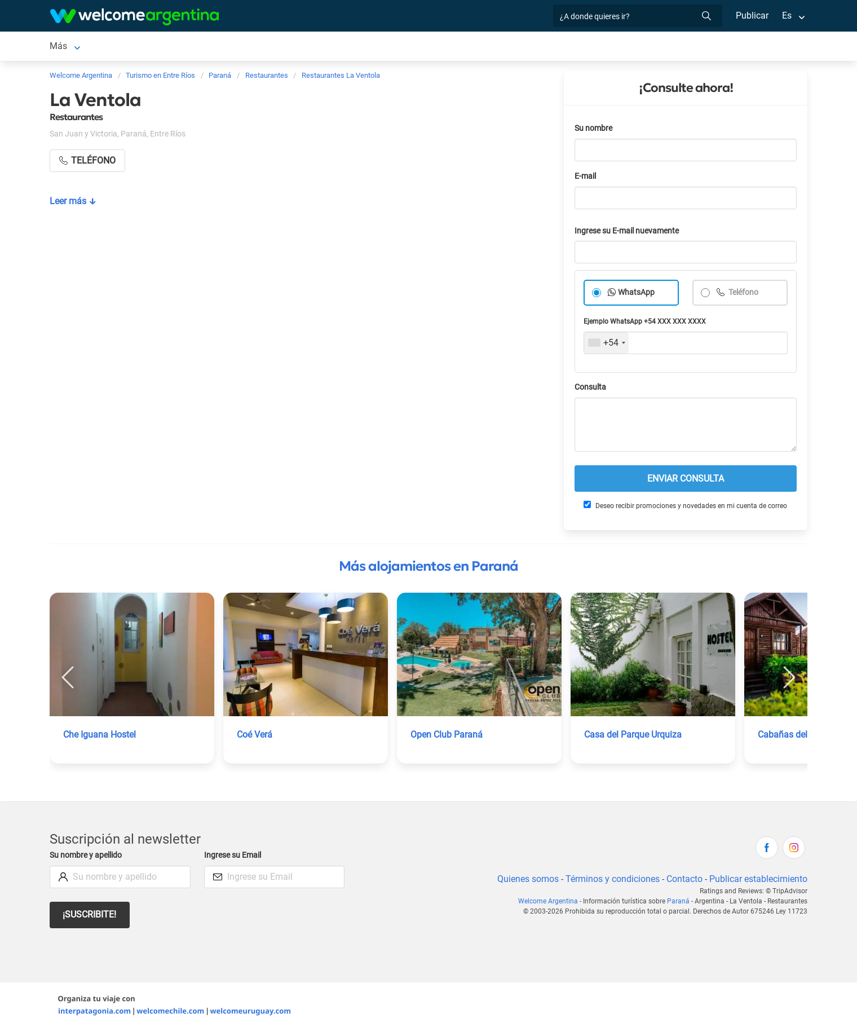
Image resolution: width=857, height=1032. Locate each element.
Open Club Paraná (446, 736)
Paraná (64, 47)
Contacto (683, 881)
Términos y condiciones (610, 881)
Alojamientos (124, 47)
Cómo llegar (609, 47)
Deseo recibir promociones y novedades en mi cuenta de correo (685, 507)
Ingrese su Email (234, 857)
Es (787, 15)
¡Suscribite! (90, 916)
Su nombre (594, 130)
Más (655, 47)
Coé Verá (255, 736)
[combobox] (606, 345)
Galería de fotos (517, 47)
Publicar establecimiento (757, 881)
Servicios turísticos (306, 47)
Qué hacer (444, 47)
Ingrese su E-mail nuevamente (630, 233)
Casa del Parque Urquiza (633, 736)
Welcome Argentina (552, 903)
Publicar (751, 15)
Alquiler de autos (220, 47)
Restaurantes (384, 47)
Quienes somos (524, 881)
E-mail (586, 178)
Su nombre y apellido (88, 857)
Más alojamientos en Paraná (428, 568)
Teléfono (744, 294)
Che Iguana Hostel (100, 736)
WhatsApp (636, 294)
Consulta (591, 389)
